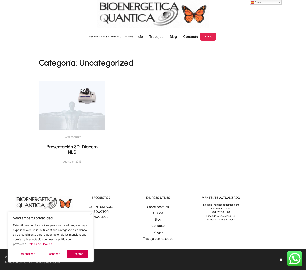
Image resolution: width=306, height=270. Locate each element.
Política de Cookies (40, 244)
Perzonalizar (27, 253)
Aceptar (78, 253)
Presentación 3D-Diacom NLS (72, 149)
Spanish (257, 2)
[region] (51, 237)
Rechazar (53, 253)
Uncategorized (72, 137)
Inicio (138, 37)
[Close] (91, 214)
